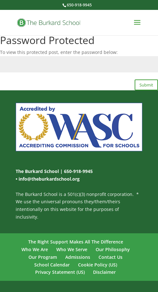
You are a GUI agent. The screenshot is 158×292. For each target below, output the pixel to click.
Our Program (42, 257)
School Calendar (52, 265)
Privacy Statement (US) (60, 272)
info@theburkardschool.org (49, 179)
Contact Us (110, 257)
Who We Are (34, 249)
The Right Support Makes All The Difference (75, 242)
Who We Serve (71, 249)
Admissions (77, 257)
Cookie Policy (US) (97, 265)
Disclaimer (104, 272)
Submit (146, 85)
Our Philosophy (113, 249)
